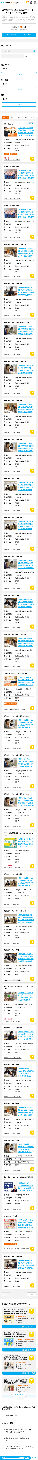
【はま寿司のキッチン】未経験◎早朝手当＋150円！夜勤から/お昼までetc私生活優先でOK (26, 174)
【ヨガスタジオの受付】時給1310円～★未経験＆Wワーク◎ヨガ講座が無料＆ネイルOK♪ (26, 681)
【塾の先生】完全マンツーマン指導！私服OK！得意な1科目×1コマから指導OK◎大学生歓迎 (26, 369)
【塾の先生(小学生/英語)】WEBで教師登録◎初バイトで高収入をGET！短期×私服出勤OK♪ (26, 330)
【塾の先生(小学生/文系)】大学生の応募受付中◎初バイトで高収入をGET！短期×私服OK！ (25, 408)
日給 (25, 117)
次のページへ (31, 1294)
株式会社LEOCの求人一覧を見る (12, 1021)
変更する (19, 74)
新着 (12, 117)
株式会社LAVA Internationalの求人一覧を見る (15, 709)
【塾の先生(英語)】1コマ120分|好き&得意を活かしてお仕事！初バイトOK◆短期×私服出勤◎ (26, 724)
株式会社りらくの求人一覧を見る (12, 159)
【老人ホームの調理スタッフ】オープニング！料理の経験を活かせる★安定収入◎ (25, 996)
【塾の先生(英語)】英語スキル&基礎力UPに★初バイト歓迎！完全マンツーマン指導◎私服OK (26, 1035)
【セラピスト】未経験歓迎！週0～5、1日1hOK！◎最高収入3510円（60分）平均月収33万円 (26, 132)
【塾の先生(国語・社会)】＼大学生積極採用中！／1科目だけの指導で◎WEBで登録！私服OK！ (26, 291)
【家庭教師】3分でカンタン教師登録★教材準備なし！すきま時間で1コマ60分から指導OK (26, 1186)
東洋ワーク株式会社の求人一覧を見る (13, 867)
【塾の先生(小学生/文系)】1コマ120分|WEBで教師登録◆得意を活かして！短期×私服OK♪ (26, 252)
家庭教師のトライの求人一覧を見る (12, 276)
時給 (19, 117)
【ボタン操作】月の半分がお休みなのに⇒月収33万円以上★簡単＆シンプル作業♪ (25, 842)
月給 (32, 117)
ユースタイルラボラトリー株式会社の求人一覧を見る (16, 1249)
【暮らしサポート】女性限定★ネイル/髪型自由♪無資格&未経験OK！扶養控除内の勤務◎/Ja (26, 1223)
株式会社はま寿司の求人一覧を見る (12, 198)
